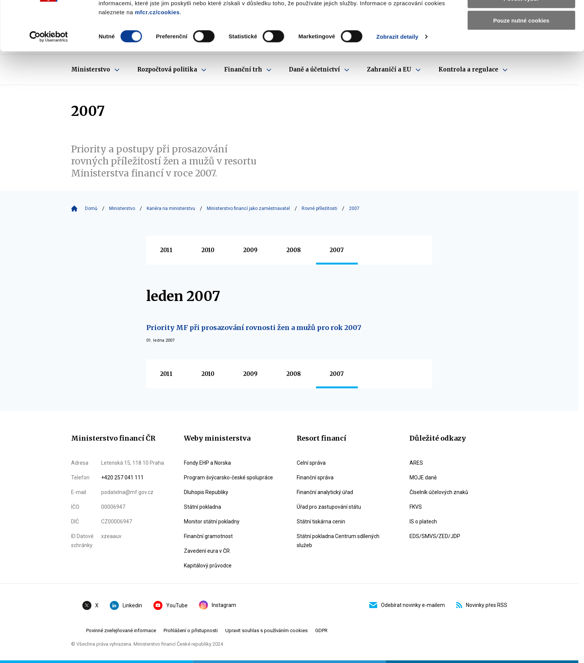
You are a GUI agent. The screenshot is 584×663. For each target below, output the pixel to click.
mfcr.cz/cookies (157, 54)
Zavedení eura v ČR (207, 551)
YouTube (170, 605)
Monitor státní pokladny (212, 522)
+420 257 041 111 (122, 477)
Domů (91, 208)
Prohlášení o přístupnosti (191, 630)
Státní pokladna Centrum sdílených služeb (338, 540)
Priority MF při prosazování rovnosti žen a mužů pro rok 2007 (253, 327)
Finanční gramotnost (208, 536)
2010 (208, 250)
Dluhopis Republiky (206, 492)
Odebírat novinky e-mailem (407, 605)
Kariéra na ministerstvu (171, 208)
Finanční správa (315, 477)
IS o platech (423, 522)
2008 (294, 250)
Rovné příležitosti (319, 208)
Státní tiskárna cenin (321, 522)
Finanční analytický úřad (325, 492)
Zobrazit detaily (397, 79)
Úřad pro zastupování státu (329, 507)
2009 (250, 250)
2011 (166, 250)
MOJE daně (423, 477)
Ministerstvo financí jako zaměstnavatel (248, 208)
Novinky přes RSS (481, 605)
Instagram (217, 605)
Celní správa (311, 463)
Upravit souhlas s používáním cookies (266, 630)
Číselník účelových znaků (439, 492)
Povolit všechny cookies (521, 18)
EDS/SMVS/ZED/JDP (435, 536)
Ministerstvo (122, 208)
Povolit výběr (521, 41)
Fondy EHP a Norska (207, 463)
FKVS (416, 507)
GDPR (321, 630)
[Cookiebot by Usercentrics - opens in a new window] (49, 79)
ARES (416, 463)
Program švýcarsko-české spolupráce (228, 477)
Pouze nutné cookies (521, 62)
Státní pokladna (202, 507)
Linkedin (126, 605)
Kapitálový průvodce (208, 566)
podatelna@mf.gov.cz (127, 492)
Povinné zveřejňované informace (121, 630)
